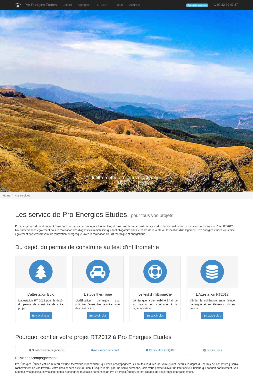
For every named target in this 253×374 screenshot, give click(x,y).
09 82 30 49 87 (226, 4)
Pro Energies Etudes (41, 5)
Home (6, 195)
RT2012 (103, 4)
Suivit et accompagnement (46, 350)
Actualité (134, 4)
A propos (84, 4)
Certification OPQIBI (160, 350)
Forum (119, 4)
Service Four (212, 350)
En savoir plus (40, 315)
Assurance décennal (105, 350)
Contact (67, 4)
